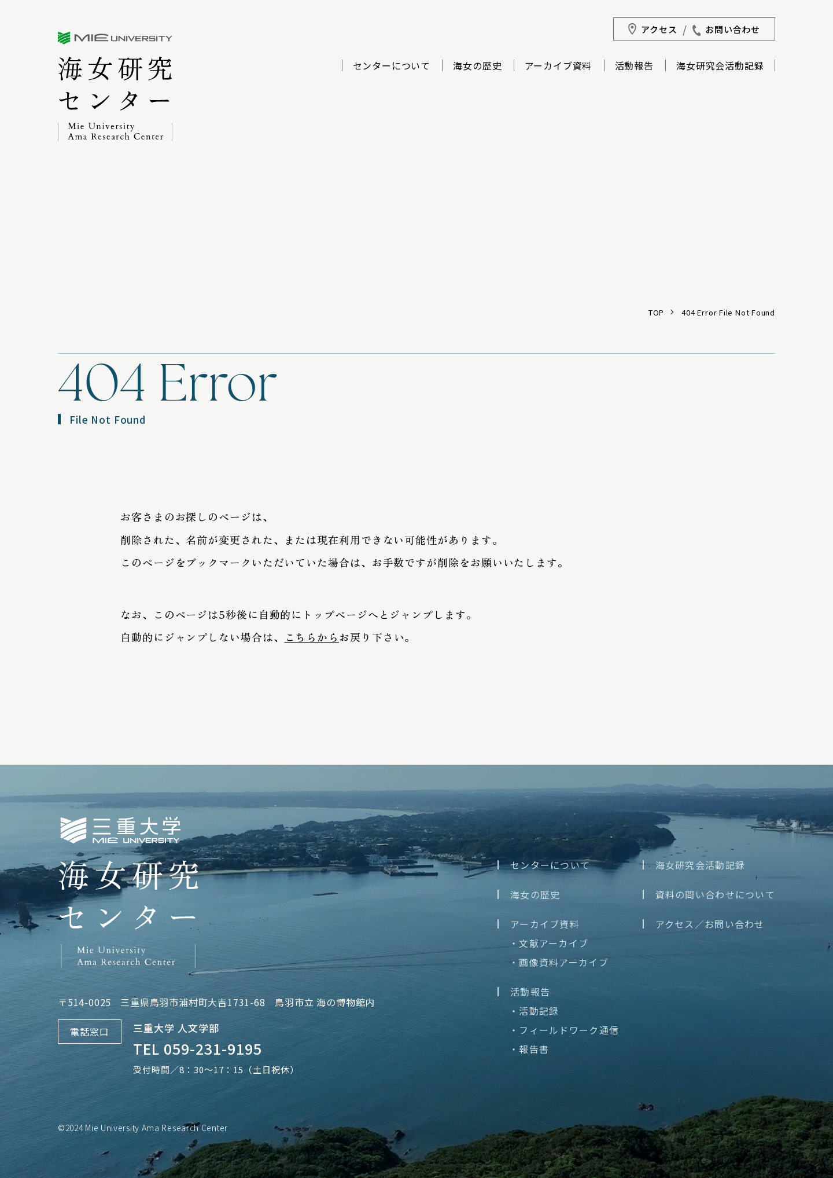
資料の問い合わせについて (715, 894)
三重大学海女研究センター (115, 86)
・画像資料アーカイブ (559, 962)
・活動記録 (534, 1010)
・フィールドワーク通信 (564, 1029)
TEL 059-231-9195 (197, 1048)
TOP (656, 312)
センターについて (391, 66)
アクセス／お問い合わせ (710, 924)
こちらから (312, 636)
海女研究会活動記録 (720, 66)
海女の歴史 (477, 66)
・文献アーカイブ (548, 943)
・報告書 (529, 1049)
